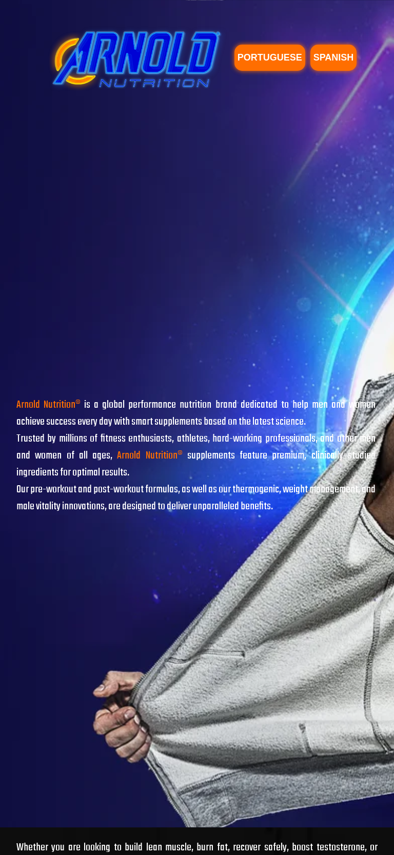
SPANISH (333, 57)
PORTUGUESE (270, 57)
